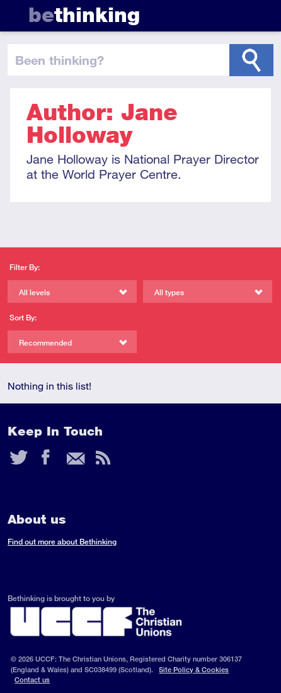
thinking (84, 15)
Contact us (32, 679)
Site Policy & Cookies (194, 669)
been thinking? (59, 59)
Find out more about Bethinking (62, 541)
